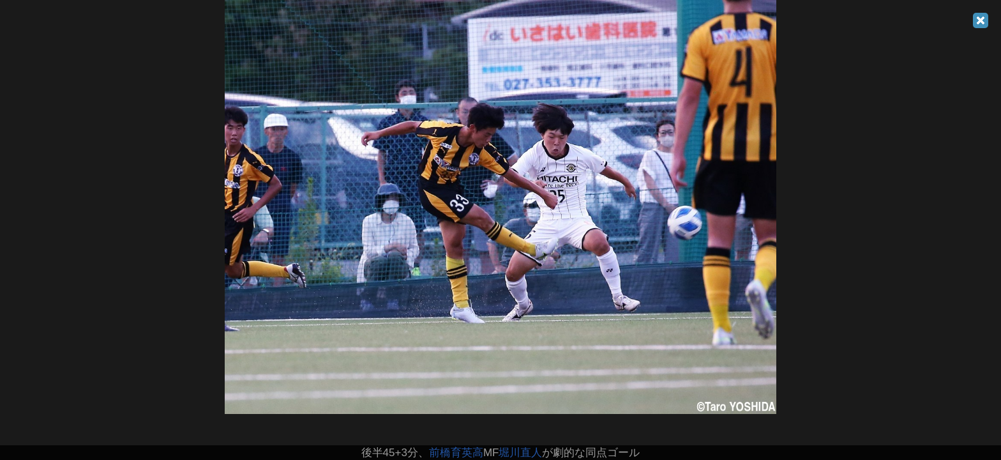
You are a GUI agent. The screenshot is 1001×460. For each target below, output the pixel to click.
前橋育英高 (456, 453)
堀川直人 (520, 453)
